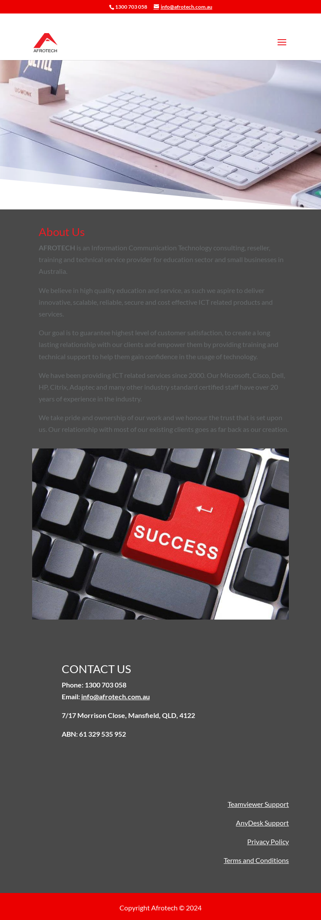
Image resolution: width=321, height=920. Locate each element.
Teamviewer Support (258, 804)
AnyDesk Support (262, 823)
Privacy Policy (268, 841)
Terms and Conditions (256, 860)
